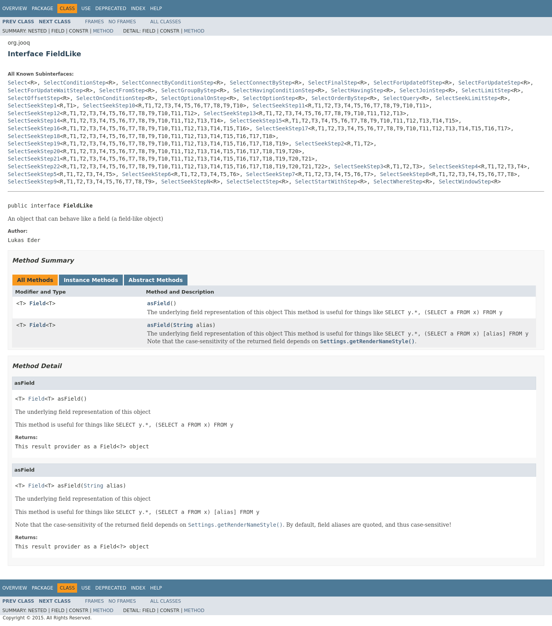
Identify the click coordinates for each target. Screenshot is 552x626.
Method (103, 31)
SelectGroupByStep (189, 90)
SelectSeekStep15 (256, 121)
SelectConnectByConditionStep (167, 83)
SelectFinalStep (332, 83)
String (183, 325)
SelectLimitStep (486, 90)
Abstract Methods (156, 280)
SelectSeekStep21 (34, 159)
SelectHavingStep (357, 90)
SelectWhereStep (397, 181)
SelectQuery (401, 98)
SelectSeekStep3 (358, 166)
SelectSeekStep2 (319, 143)
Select (18, 83)
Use (86, 8)
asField (158, 303)
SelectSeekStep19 (34, 143)
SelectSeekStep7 (270, 174)
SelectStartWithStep (326, 181)
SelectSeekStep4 (453, 166)
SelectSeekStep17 (282, 128)
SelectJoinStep (422, 90)
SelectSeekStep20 (34, 151)
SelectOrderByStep (339, 98)
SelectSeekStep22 (34, 166)
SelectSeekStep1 (32, 105)
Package (42, 8)
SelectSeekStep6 (146, 174)
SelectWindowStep (465, 181)
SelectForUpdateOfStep (407, 83)
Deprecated (110, 8)
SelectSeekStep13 (230, 113)
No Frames (122, 21)
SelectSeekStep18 (34, 136)
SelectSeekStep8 (404, 174)
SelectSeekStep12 (34, 113)
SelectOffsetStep (34, 98)
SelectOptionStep (269, 98)
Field (37, 303)
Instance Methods (91, 280)
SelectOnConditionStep (110, 98)
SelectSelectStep (253, 181)
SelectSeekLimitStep (466, 98)
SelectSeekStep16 (34, 128)
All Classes (165, 21)
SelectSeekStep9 (32, 181)
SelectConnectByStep (261, 83)
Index (138, 8)
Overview (14, 8)
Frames (94, 21)
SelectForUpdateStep (489, 83)
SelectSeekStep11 (279, 105)
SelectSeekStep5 (32, 174)
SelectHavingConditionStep (274, 90)
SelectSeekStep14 (34, 121)
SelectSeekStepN (185, 181)
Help (156, 8)
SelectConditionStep (75, 83)
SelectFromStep (122, 90)
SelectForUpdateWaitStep (45, 90)
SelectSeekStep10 (109, 105)
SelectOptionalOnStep (194, 98)
